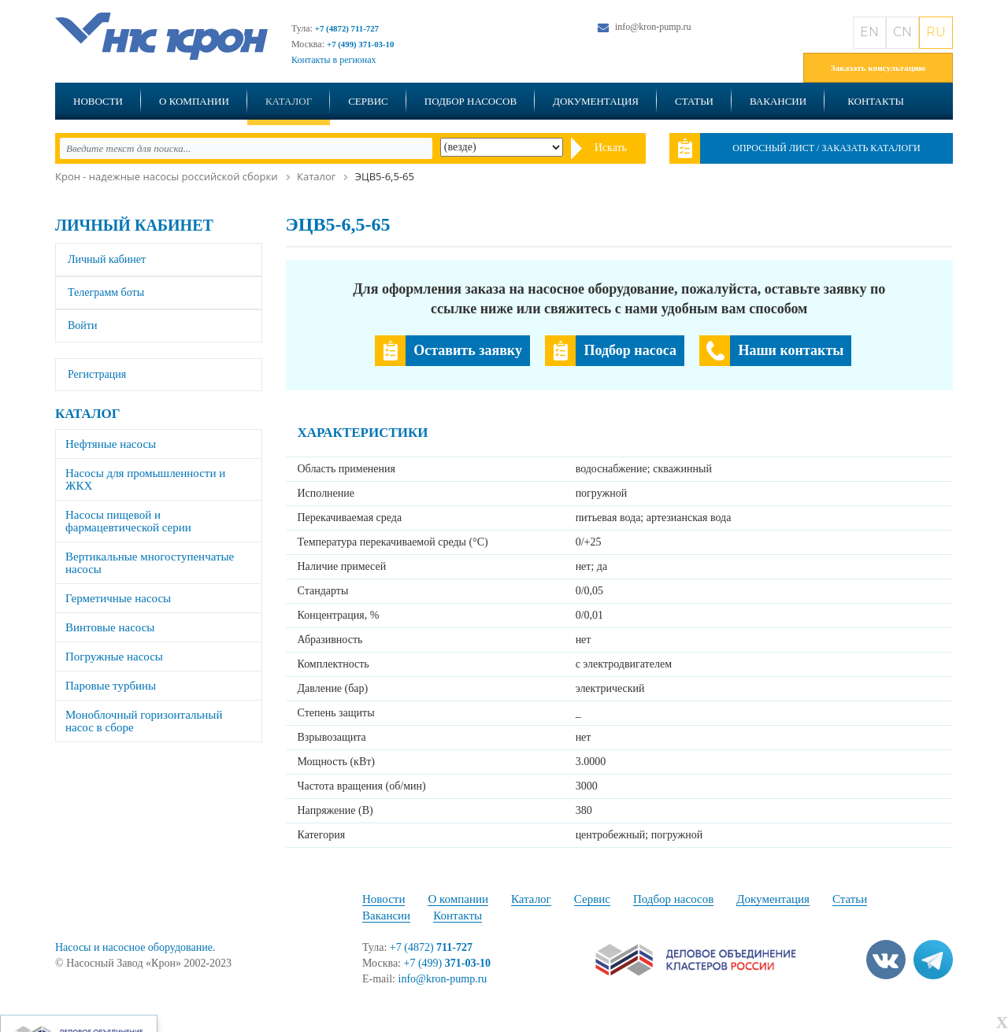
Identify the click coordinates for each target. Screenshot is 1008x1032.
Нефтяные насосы (110, 444)
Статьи (694, 101)
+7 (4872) (431, 947)
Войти (82, 325)
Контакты (875, 101)
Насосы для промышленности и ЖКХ (145, 479)
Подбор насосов (470, 101)
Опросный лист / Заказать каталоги (826, 148)
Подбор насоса (630, 350)
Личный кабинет (134, 225)
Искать (611, 148)
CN (902, 31)
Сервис (368, 101)
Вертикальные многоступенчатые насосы (149, 562)
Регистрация (97, 374)
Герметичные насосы (118, 598)
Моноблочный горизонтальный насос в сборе (143, 721)
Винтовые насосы (109, 627)
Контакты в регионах (333, 59)
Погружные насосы (114, 656)
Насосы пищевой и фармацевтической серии (128, 521)
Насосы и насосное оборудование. (135, 947)
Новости (98, 101)
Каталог (288, 101)
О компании (194, 101)
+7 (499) (447, 963)
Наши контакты (790, 350)
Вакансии (778, 101)
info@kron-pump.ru (653, 26)
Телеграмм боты (106, 292)
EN (869, 31)
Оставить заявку (467, 350)
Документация (596, 101)
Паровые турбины (110, 685)
